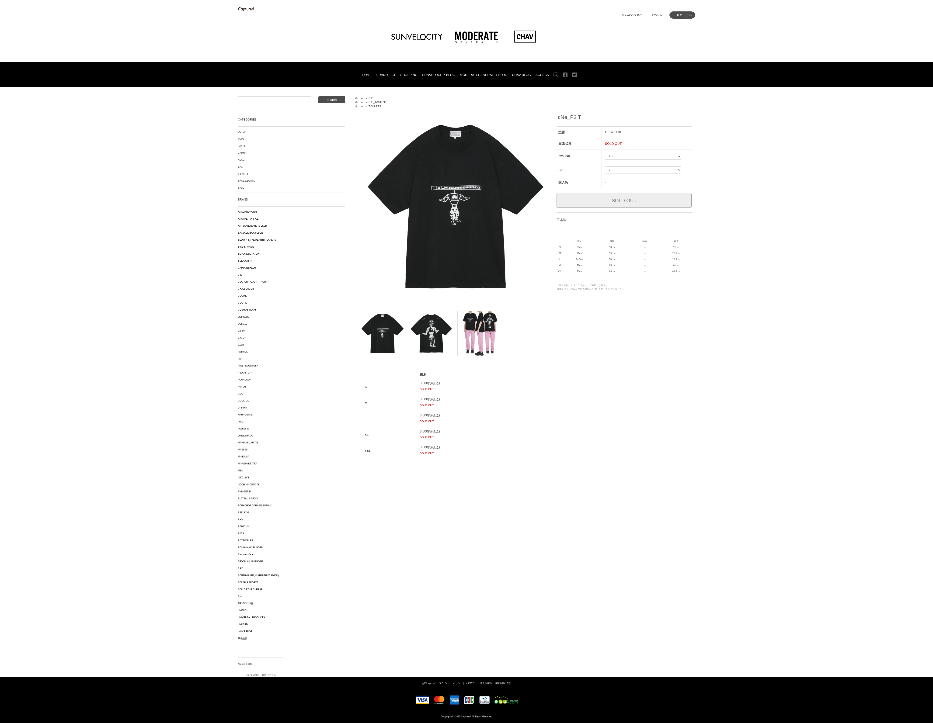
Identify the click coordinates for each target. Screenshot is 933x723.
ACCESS (542, 75)
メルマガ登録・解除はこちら (261, 675)
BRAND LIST (386, 75)
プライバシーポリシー (450, 683)
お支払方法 (471, 683)
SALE (241, 188)
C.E (371, 98)
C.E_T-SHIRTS (378, 102)
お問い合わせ (429, 683)
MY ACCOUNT (632, 15)
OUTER (242, 132)
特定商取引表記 (503, 683)
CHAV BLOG (521, 75)
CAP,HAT (242, 153)
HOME (367, 75)
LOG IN (657, 15)
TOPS (241, 139)
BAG (240, 167)
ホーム (359, 98)
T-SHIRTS (375, 106)
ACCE (241, 160)
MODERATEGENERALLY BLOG (483, 75)
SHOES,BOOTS (246, 181)
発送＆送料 (486, 683)
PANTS (242, 146)
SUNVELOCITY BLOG (438, 75)
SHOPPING (409, 75)
